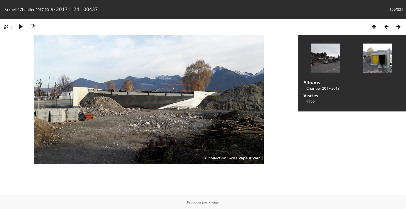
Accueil (11, 9)
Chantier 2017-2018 (36, 9)
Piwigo (214, 202)
